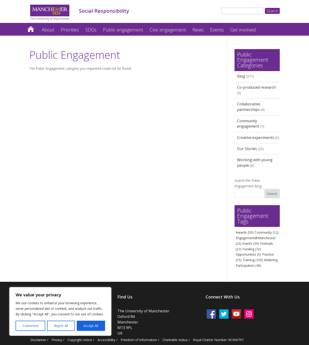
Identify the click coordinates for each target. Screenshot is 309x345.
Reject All (61, 325)
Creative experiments (255, 137)
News (198, 30)
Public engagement (123, 30)
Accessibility (106, 340)
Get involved (243, 30)
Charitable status (175, 340)
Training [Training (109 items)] (252, 260)
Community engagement (248, 123)
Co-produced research (256, 87)
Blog (241, 76)
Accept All (91, 325)
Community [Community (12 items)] (266, 232)
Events (217, 30)
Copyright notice (80, 340)
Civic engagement (168, 30)
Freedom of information (139, 340)
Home (30, 28)
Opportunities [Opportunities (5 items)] (248, 254)
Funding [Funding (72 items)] (251, 249)
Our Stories (247, 148)
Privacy (57, 340)
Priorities (70, 30)
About (48, 30)
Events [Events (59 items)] (250, 243)
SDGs (91, 30)
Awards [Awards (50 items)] (245, 232)
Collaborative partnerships (248, 106)
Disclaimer (38, 340)
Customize (31, 325)
